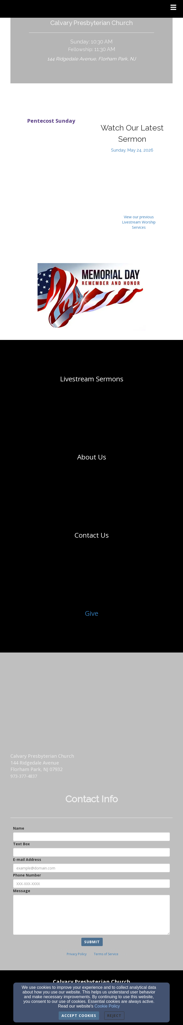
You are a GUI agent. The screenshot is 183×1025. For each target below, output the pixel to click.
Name (18, 828)
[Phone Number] (91, 883)
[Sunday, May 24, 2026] (132, 150)
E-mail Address (27, 859)
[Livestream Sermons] (91, 378)
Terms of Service (106, 954)
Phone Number (27, 875)
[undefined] (91, 379)
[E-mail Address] (91, 868)
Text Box (21, 843)
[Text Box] (91, 852)
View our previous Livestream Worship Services (139, 222)
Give (91, 613)
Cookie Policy (107, 1006)
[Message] (91, 915)
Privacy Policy (77, 954)
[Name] (91, 836)
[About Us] (91, 457)
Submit (92, 941)
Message (21, 890)
